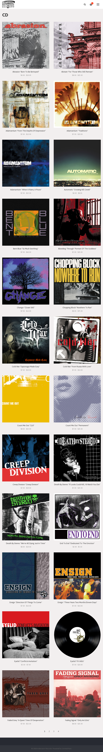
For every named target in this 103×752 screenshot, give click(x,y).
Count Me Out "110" (25, 425)
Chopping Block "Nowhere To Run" (77, 307)
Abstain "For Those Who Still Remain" (77, 72)
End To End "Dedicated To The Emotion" (77, 543)
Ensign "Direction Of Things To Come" (26, 602)
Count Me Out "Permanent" (77, 425)
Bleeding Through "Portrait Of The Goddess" (77, 249)
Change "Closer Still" (26, 307)
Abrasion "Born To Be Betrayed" (26, 72)
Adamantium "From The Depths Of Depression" (26, 131)
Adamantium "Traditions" (77, 131)
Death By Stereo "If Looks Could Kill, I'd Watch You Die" (77, 484)
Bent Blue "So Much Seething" (25, 249)
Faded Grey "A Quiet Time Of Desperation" (26, 720)
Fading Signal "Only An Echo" (77, 720)
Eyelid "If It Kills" (77, 661)
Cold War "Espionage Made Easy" (26, 366)
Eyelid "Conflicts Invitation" (25, 661)
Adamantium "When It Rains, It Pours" (25, 190)
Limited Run (66, 748)
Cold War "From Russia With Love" (77, 366)
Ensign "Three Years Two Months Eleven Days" (77, 602)
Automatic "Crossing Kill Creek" (77, 190)
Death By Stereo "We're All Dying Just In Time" (26, 543)
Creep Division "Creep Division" (26, 484)
